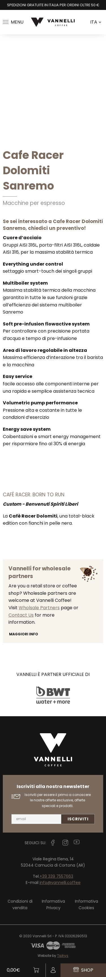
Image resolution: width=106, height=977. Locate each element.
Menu (13, 22)
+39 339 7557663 (56, 876)
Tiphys (62, 955)
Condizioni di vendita (20, 904)
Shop (83, 970)
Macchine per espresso (34, 203)
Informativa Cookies (86, 904)
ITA (95, 22)
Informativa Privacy (53, 904)
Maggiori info (23, 634)
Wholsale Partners (39, 607)
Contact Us (21, 615)
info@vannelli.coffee (60, 882)
